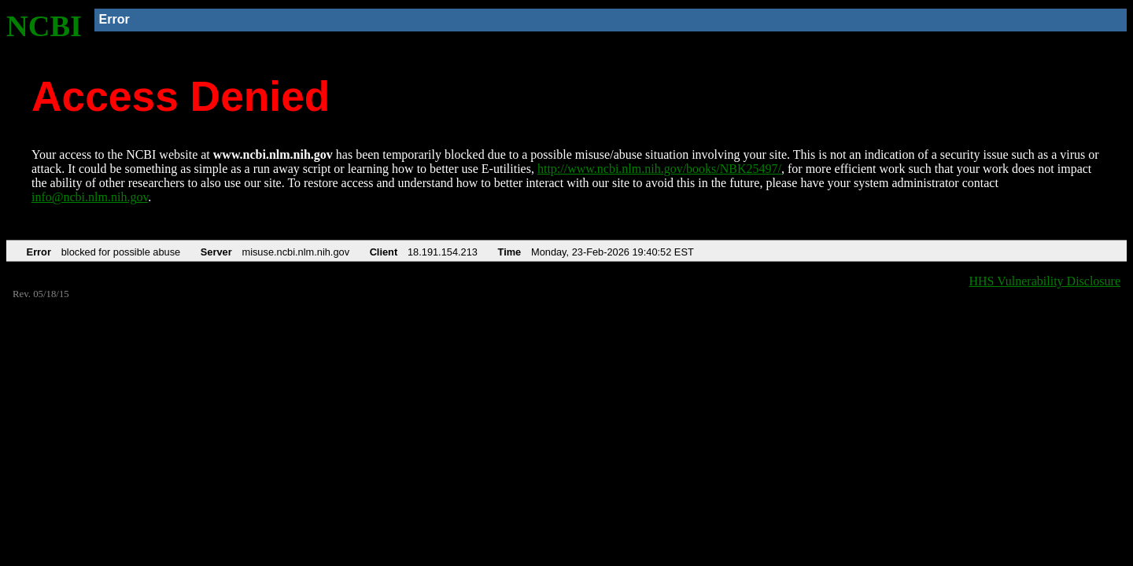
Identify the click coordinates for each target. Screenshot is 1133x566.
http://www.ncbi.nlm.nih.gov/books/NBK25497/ (659, 168)
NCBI (44, 25)
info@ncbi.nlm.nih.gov (89, 197)
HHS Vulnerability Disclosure (1045, 281)
